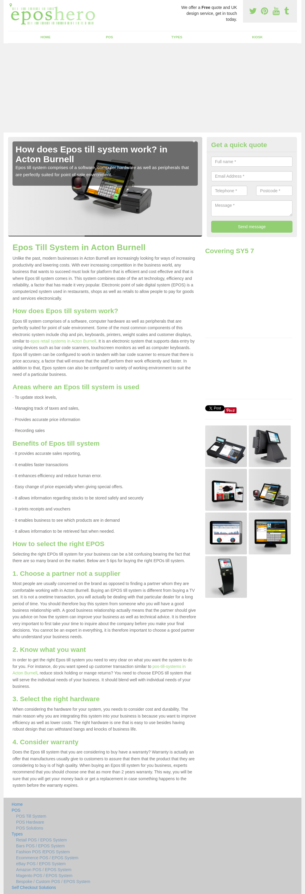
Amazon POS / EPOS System (43, 869)
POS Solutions (29, 828)
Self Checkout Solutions (34, 887)
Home (46, 37)
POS (109, 37)
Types (176, 37)
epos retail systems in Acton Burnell (63, 341)
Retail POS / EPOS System (41, 840)
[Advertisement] (152, 88)
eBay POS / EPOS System (41, 863)
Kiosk (257, 37)
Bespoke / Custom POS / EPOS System (53, 881)
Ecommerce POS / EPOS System (47, 857)
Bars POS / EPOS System (40, 845)
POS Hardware (30, 822)
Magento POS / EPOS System (44, 875)
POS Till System (31, 816)
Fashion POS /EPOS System (43, 851)
